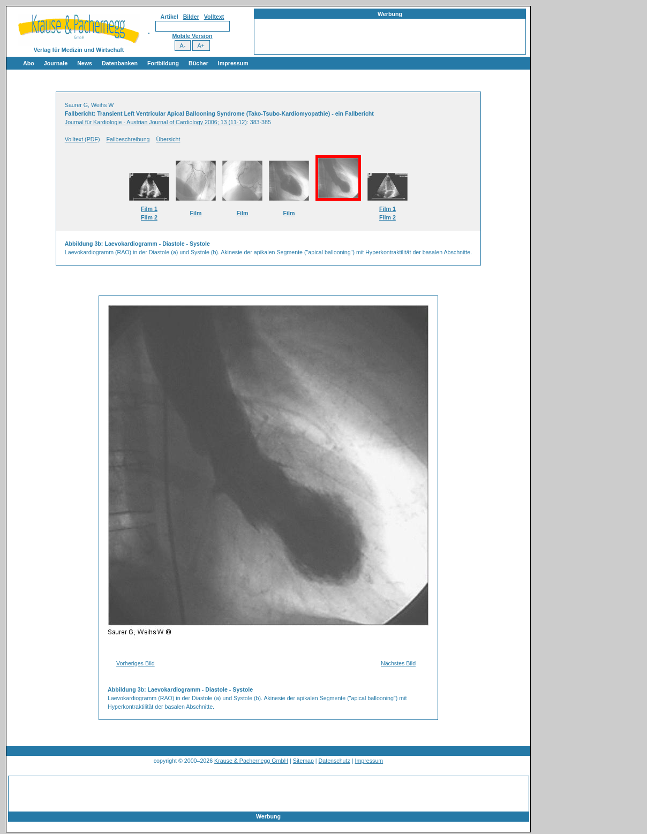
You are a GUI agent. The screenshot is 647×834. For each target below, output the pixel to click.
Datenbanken (120, 63)
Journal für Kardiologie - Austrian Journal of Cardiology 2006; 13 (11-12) (156, 122)
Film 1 (149, 209)
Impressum (233, 63)
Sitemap (303, 760)
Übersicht (168, 139)
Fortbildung (163, 63)
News (84, 63)
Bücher (198, 63)
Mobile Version (192, 36)
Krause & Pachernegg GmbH (251, 760)
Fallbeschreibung (127, 139)
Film (196, 213)
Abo (28, 63)
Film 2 (149, 217)
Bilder (191, 16)
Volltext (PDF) (82, 139)
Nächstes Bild (398, 663)
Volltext (214, 16)
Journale (55, 63)
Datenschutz (334, 760)
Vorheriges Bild (135, 663)
